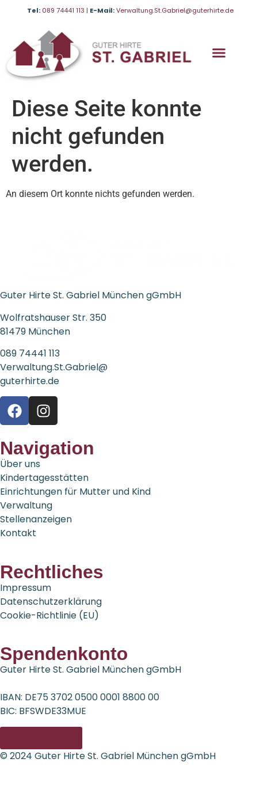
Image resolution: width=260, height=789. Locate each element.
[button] (219, 53)
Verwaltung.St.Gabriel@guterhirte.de (175, 10)
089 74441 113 (64, 10)
